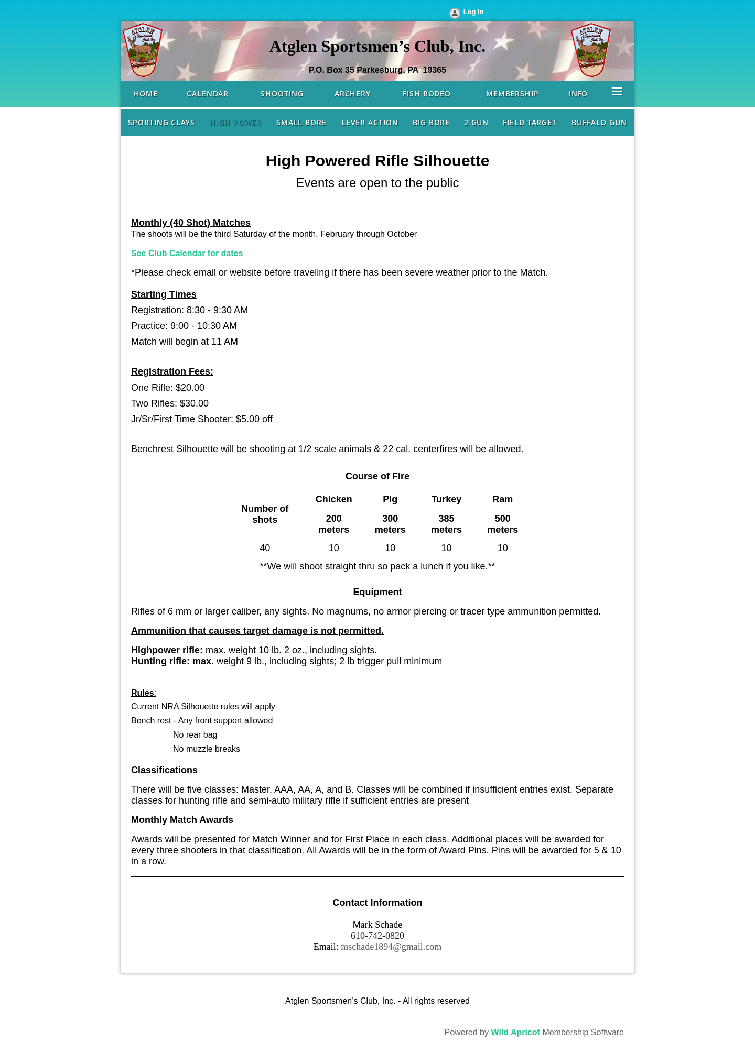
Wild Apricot (515, 1032)
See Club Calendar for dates (187, 253)
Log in (473, 12)
